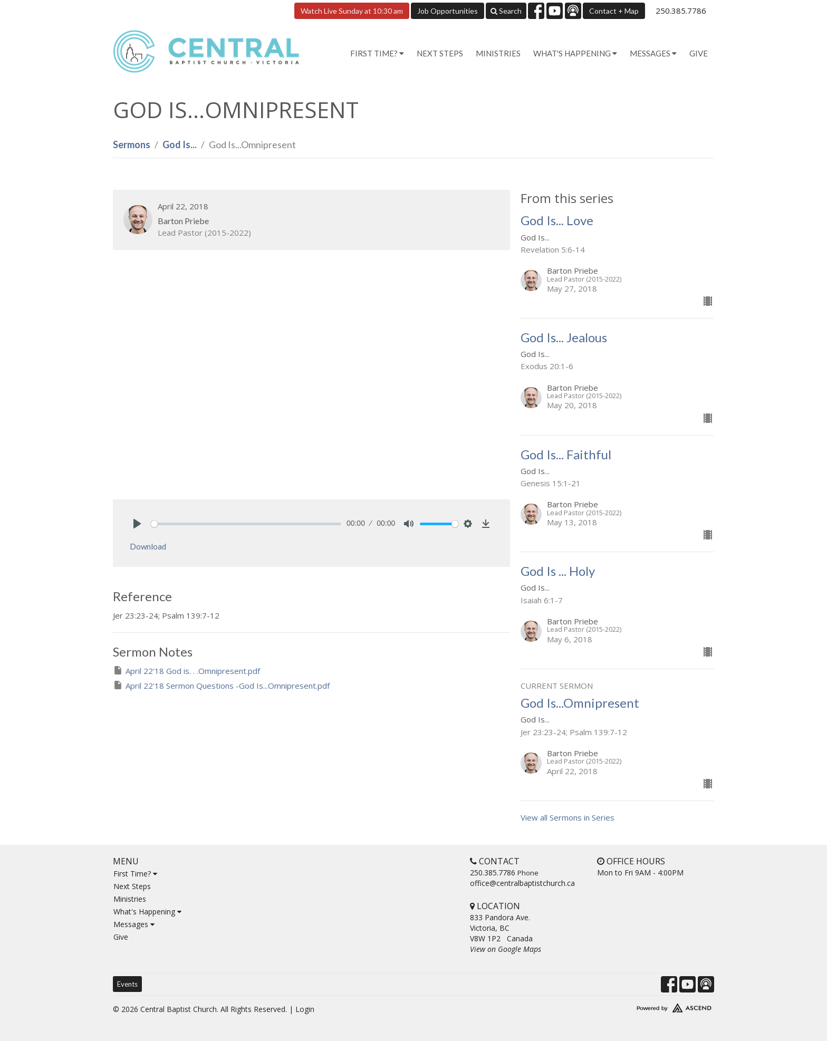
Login (304, 1009)
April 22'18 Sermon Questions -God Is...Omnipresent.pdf (221, 685)
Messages (134, 924)
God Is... (179, 144)
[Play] (137, 523)
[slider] (246, 524)
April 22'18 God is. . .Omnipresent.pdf (186, 670)
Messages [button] (653, 53)
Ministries (498, 53)
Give (698, 53)
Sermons (131, 144)
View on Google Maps (505, 949)
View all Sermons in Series (567, 817)
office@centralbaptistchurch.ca (522, 883)
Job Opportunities (447, 10)
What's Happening (147, 912)
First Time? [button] (377, 53)
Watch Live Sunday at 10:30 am (352, 10)
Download (148, 546)
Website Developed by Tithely (643, 1005)
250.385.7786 (681, 10)
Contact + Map (614, 10)
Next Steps (440, 53)
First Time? (135, 874)
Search (506, 10)
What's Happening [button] (575, 53)
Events (127, 984)
